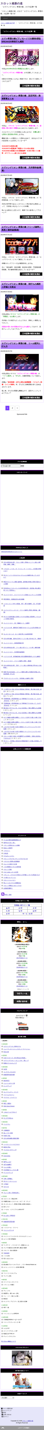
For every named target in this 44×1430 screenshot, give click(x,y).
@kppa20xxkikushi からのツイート (11, 551)
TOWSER (6, 1253)
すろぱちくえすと (8, 856)
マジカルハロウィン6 (9, 1150)
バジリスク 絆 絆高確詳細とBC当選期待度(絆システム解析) (21, 656)
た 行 (8, 911)
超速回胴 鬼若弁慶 (9, 1074)
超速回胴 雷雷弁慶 (9, 1221)
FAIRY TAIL (6, 1135)
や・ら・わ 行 (27, 914)
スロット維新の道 (11, 3)
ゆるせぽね (6, 1156)
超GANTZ (6, 1080)
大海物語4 (6, 1130)
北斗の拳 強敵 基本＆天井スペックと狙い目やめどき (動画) (22, 638)
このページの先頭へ (24, 1428)
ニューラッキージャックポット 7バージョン (16, 1049)
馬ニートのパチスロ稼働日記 (12, 883)
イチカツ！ (6, 850)
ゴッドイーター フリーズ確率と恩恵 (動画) (17, 661)
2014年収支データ (22, 986)
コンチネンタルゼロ (9, 1072)
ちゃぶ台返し (7, 1167)
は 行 (34, 911)
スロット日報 (7, 869)
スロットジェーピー (9, 880)
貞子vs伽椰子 (7, 1164)
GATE (5, 1069)
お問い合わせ (7, 1414)
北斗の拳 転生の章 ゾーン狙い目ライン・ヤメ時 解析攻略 (21, 647)
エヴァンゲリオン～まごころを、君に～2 (16, 1060)
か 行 (20, 908)
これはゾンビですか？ (10, 1112)
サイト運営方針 (8, 1408)
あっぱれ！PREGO (9, 1215)
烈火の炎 (6, 1052)
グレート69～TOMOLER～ (11, 1193)
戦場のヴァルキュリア (10, 1063)
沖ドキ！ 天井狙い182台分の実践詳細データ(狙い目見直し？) (22, 741)
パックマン (6, 1124)
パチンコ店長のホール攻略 (11, 845)
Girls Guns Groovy (9, 1106)
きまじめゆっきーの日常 (10, 872)
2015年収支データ (22, 977)
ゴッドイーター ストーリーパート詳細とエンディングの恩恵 (22, 595)
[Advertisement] (22, 437)
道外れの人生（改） (9, 842)
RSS (4, 1412)
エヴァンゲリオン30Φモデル (12, 1046)
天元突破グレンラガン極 (10, 1170)
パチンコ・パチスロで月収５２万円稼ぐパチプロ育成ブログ (21, 875)
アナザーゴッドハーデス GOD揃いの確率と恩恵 (18, 678)
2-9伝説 (5, 853)
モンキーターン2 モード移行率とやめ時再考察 (18, 634)
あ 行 (8, 908)
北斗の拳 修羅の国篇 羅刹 (11, 1138)
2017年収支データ (22, 958)
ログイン (6, 1416)
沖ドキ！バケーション (10, 1181)
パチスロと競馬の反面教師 (11, 861)
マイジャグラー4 (8, 1230)
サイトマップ (7, 1410)
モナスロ (6, 1186)
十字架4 (5, 1184)
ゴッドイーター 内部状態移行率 (13, 643)
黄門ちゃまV (7, 1162)
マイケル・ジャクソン (10, 1097)
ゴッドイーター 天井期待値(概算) (14, 652)
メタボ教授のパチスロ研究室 (12, 867)
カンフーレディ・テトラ (10, 1092)
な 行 (20, 911)
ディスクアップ (8, 1172)
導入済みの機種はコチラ (8, 1341)
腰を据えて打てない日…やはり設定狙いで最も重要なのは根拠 (22, 708)
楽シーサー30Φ (8, 1133)
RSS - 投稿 (6, 894)
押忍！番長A (7, 1103)
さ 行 (34, 908)
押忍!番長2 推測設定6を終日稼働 (13, 599)
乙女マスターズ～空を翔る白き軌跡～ (14, 1058)
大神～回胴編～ (8, 1178)
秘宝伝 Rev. (7, 1147)
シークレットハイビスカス (11, 1144)
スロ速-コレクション (9, 877)
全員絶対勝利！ (8, 888)
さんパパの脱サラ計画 (10, 864)
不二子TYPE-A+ (8, 1118)
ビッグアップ (7, 1086)
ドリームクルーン (8, 1095)
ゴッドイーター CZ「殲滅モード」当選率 (16, 623)
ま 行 (8, 914)
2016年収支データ (22, 967)
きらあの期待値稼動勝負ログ (12, 840)
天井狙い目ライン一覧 (22, 905)
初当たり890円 (7, 848)
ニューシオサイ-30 (9, 1083)
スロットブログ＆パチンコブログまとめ (15, 859)
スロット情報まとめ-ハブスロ (12, 885)
